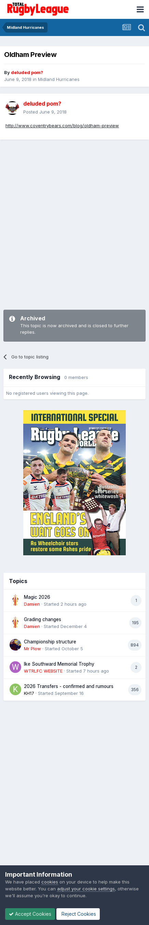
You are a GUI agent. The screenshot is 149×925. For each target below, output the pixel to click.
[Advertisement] (74, 221)
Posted (45, 112)
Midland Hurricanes (59, 79)
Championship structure (50, 641)
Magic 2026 (37, 597)
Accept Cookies (30, 914)
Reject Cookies (78, 914)
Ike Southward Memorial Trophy (59, 664)
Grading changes (42, 619)
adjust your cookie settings (86, 888)
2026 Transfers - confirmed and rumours (68, 686)
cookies (49, 882)
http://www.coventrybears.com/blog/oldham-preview (62, 125)
